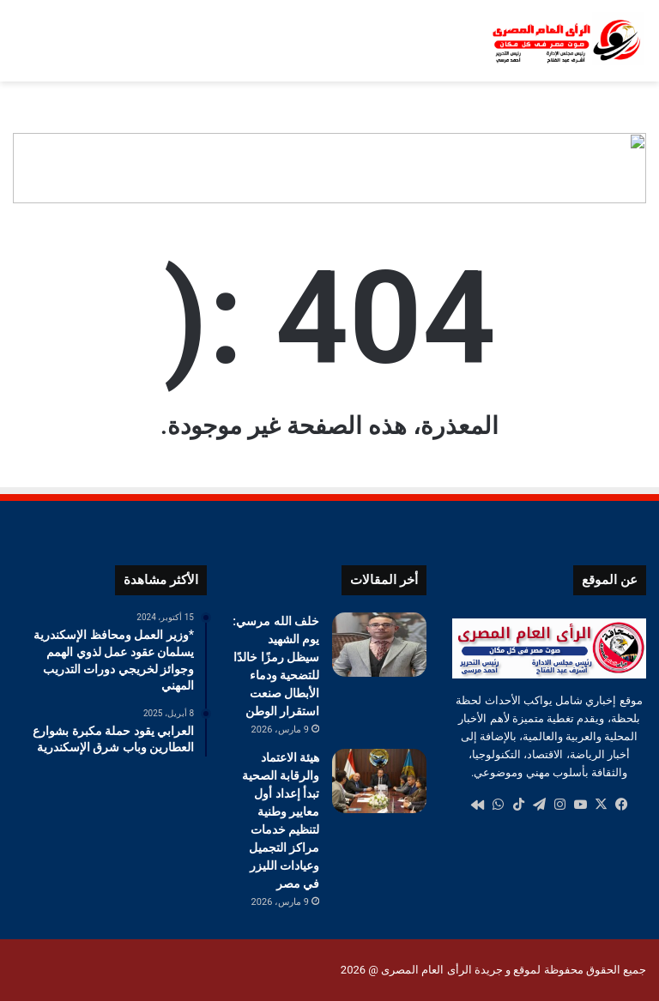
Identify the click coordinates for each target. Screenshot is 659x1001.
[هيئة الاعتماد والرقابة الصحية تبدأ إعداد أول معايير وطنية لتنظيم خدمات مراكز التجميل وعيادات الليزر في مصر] (379, 781)
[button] (632, 168)
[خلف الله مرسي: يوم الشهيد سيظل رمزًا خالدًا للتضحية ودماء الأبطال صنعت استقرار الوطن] (379, 644)
